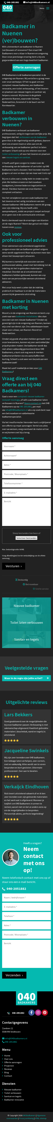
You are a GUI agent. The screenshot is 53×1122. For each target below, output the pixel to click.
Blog (6, 1072)
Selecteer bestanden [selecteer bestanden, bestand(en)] (26, 538)
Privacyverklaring (26, 1118)
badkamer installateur (27, 316)
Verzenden (13, 975)
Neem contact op (32, 403)
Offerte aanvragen (13, 1062)
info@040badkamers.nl (36, 2)
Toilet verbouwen (12, 1093)
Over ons (8, 1059)
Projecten (9, 1065)
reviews (17, 227)
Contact (8, 1075)
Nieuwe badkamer (12, 1089)
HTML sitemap (40, 1118)
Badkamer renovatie (14, 1099)
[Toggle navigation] (48, 8)
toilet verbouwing (11, 154)
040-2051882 (13, 2)
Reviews (8, 1069)
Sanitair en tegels (12, 1096)
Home (7, 1055)
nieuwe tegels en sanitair (18, 157)
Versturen (12, 566)
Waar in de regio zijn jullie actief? (23, 678)
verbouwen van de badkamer (33, 137)
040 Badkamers (29, 1115)
